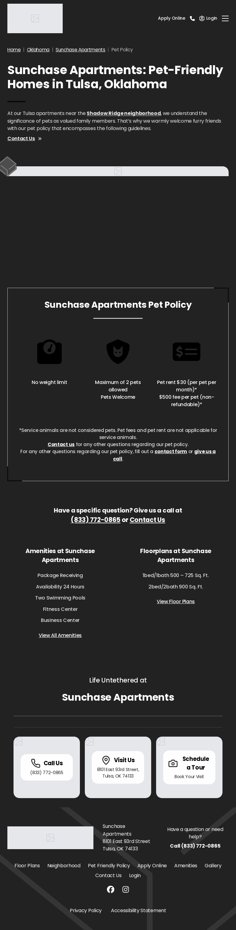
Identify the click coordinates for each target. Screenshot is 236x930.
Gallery (213, 865)
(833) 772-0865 (95, 519)
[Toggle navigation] (225, 18)
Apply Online (171, 18)
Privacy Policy (86, 910)
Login (135, 875)
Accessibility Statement (138, 910)
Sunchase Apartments (80, 49)
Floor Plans (27, 865)
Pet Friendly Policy (109, 865)
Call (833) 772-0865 (195, 845)
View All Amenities (60, 635)
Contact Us (24, 138)
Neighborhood (64, 865)
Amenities (185, 865)
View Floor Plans (176, 601)
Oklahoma (38, 49)
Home (14, 49)
